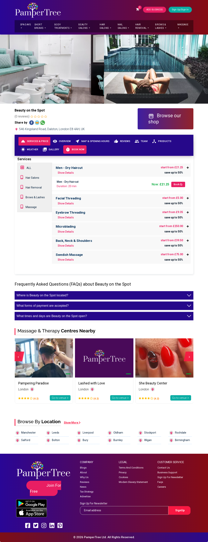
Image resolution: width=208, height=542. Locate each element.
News (83, 486)
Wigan (145, 440)
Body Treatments (62, 26)
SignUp (180, 510)
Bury (82, 440)
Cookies (123, 477)
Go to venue (60, 397)
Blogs (83, 467)
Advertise (85, 496)
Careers (161, 486)
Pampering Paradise (33, 383)
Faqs (160, 482)
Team (141, 141)
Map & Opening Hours (92, 141)
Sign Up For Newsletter (170, 477)
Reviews (121, 141)
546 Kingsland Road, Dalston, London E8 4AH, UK (50, 129)
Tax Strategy (86, 491)
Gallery (50, 149)
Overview (61, 141)
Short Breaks (39, 26)
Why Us (84, 477)
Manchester (25, 433)
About (83, 472)
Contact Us (163, 467)
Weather (29, 149)
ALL (26, 167)
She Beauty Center (153, 383)
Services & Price (34, 141)
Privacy (122, 472)
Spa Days (25, 24)
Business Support (167, 472)
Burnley (115, 440)
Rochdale (177, 433)
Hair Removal (141, 26)
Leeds (52, 433)
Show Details (66, 172)
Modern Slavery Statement (133, 482)
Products (161, 141)
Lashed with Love (91, 383)
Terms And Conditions (131, 467)
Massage (182, 24)
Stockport (147, 433)
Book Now (75, 149)
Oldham (115, 433)
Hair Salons (104, 26)
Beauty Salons (83, 26)
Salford (22, 440)
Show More (72, 422)
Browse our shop (164, 118)
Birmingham (179, 440)
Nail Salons (122, 26)
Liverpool (85, 433)
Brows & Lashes (160, 26)
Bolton (53, 440)
